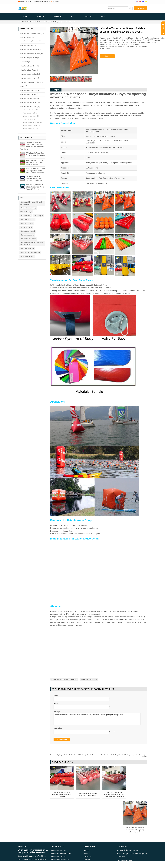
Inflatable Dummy (27, 45)
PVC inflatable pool (26, 227)
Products (57, 16)
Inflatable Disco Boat (29, 110)
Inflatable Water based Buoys (89, 679)
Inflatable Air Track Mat (29, 90)
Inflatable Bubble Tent (29, 94)
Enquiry (107, 58)
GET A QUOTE (140, 8)
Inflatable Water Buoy (27, 22)
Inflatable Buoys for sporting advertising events (64, 679)
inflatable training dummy (28, 208)
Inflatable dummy (25, 216)
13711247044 (56, 1)
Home (25, 16)
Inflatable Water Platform (30, 50)
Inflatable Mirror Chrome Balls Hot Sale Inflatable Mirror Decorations (34, 162)
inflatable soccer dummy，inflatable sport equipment (31, 244)
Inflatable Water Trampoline (31, 122)
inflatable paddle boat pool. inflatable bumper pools (31, 203)
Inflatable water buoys (27, 256)
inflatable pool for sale (27, 219)
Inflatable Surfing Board (27, 231)
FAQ (72, 16)
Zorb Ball (24, 62)
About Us (40, 16)
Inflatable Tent (26, 38)
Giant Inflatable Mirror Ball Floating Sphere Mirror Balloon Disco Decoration (35, 171)
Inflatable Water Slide (29, 116)
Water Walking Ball (28, 113)
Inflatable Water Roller (27, 248)
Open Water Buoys (26, 212)
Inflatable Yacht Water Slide (30, 82)
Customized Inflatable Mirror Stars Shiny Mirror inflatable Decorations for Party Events (32, 146)
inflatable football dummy (28, 239)
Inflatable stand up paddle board (30, 252)
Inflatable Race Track (28, 70)
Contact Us (87, 16)
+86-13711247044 (24, 1)
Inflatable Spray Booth (29, 58)
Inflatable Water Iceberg (30, 125)
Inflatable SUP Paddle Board (31, 34)
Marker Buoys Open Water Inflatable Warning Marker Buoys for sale (62, 796)
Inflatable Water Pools (29, 103)
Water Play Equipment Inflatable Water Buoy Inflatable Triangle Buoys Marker (72, 755)
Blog (103, 16)
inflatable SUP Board (26, 223)
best (23, 86)
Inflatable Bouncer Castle (60, 828)
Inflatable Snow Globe (28, 66)
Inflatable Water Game (29, 107)
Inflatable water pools (27, 235)
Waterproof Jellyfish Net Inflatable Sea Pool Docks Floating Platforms (35, 187)
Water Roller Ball (28, 119)
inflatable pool (38, 216)
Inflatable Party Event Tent (30, 41)
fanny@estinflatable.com (41, 1)
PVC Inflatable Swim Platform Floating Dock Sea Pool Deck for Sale (34, 179)
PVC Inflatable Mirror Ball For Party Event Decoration (35, 154)
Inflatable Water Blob (29, 128)
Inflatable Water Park (58, 819)
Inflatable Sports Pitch (29, 74)
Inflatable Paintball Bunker (30, 54)
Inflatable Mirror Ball (28, 78)
